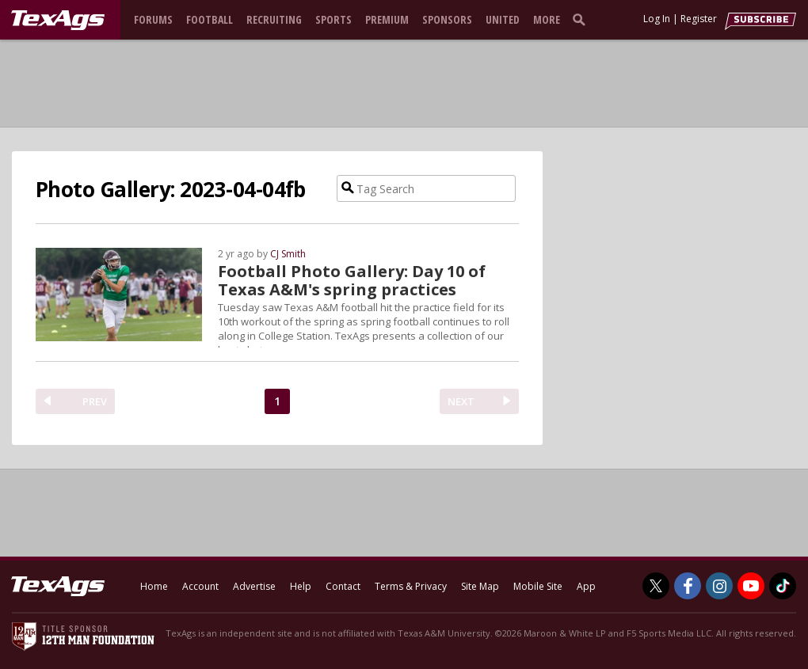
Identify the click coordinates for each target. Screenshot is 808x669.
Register (698, 18)
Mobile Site (537, 586)
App (586, 586)
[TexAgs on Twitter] (655, 585)
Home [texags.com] (154, 586)
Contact (343, 586)
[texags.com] (58, 20)
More (546, 19)
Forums (153, 19)
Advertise (254, 586)
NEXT (461, 401)
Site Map (480, 586)
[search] (582, 19)
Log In (656, 18)
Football (209, 19)
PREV (94, 401)
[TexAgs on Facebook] (687, 585)
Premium (387, 19)
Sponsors (447, 19)
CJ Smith (288, 253)
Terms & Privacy (411, 586)
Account (200, 586)
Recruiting (274, 19)
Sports (333, 19)
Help (300, 586)
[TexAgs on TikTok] (782, 585)
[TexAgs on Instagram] (719, 585)
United (503, 19)
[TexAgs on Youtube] (750, 585)
